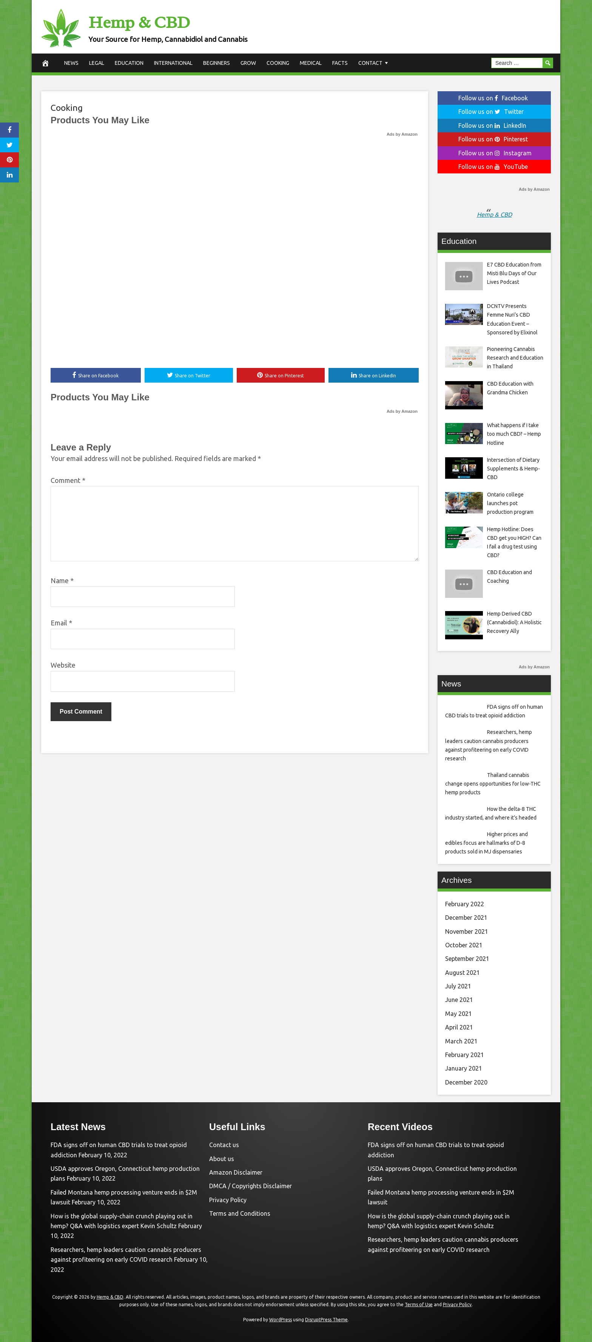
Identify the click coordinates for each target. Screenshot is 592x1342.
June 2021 (459, 999)
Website (63, 665)
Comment (68, 480)
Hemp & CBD (146, 22)
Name (62, 580)
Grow (248, 63)
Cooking (278, 63)
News (71, 63)
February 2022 (464, 904)
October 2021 (464, 945)
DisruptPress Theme (326, 1319)
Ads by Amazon (402, 134)
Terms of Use (419, 1304)
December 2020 (466, 1082)
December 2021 (466, 917)
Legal (96, 63)
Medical (311, 63)
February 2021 (464, 1054)
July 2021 (458, 986)
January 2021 (463, 1068)
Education (129, 63)
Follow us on (493, 98)
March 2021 (461, 1041)
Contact (370, 63)
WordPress (280, 1319)
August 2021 (462, 972)
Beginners (216, 63)
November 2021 (466, 931)
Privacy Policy (228, 1199)
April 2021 (459, 1027)
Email (61, 623)
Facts (340, 63)
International (173, 63)
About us (221, 1158)
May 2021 (458, 1013)
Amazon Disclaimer (235, 1172)
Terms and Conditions (239, 1213)
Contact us (224, 1144)
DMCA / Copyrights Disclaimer (250, 1186)
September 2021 (467, 958)
